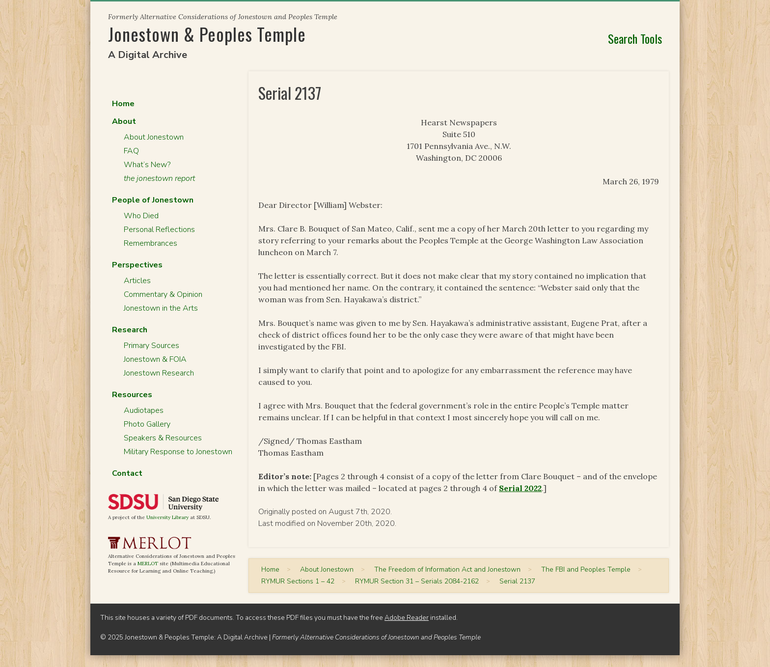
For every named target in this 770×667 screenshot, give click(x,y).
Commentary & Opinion (163, 294)
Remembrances (150, 243)
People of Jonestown (152, 200)
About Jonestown (154, 137)
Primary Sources (151, 345)
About (124, 121)
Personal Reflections (159, 229)
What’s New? (147, 164)
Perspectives (137, 265)
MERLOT (148, 563)
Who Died (141, 215)
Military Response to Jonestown (178, 451)
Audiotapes (144, 410)
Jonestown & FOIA (155, 359)
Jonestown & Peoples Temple (207, 34)
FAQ (131, 150)
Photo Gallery (147, 424)
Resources (132, 394)
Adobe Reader (407, 617)
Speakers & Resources (163, 438)
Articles (137, 280)
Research (129, 329)
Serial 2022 (520, 488)
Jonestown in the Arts (161, 308)
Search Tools (635, 38)
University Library (167, 517)
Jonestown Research (159, 373)
